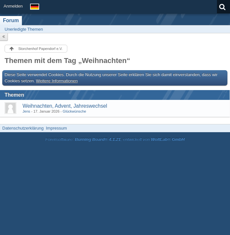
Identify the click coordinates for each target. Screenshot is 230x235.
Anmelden (13, 6)
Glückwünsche (74, 111)
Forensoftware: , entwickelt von (115, 139)
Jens (26, 111)
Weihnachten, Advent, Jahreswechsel (65, 106)
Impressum (56, 128)
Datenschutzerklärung (22, 128)
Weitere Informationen (57, 80)
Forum (11, 20)
